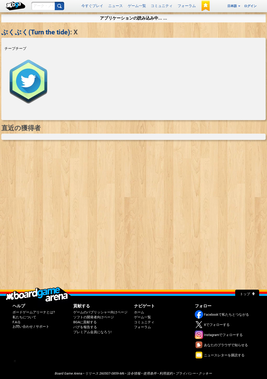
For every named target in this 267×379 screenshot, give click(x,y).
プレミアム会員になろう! (92, 331)
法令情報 (134, 372)
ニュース (115, 5)
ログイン (250, 5)
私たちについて (24, 316)
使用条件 (150, 372)
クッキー (205, 372)
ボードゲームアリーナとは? (34, 311)
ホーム (139, 311)
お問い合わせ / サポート (31, 325)
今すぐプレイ (92, 5)
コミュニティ (162, 5)
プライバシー (185, 372)
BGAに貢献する (85, 321)
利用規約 (166, 372)
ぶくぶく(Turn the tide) (35, 31)
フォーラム (187, 5)
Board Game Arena (68, 372)
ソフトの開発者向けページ (93, 316)
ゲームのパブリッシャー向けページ (100, 311)
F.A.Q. (17, 321)
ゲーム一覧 (137, 5)
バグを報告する (85, 326)
